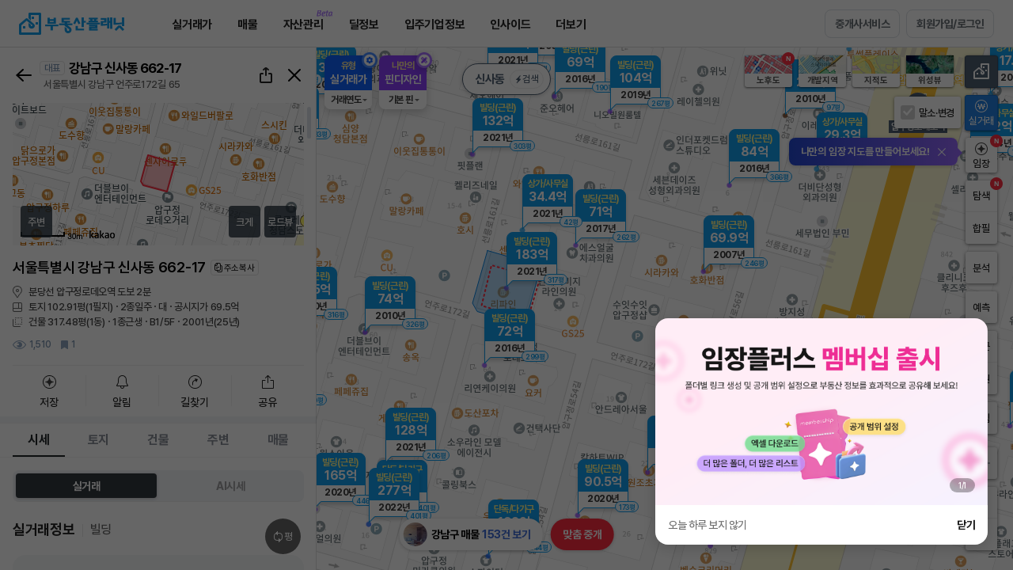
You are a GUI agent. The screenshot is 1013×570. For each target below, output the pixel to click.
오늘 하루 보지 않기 (707, 525)
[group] (821, 411)
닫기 (966, 525)
